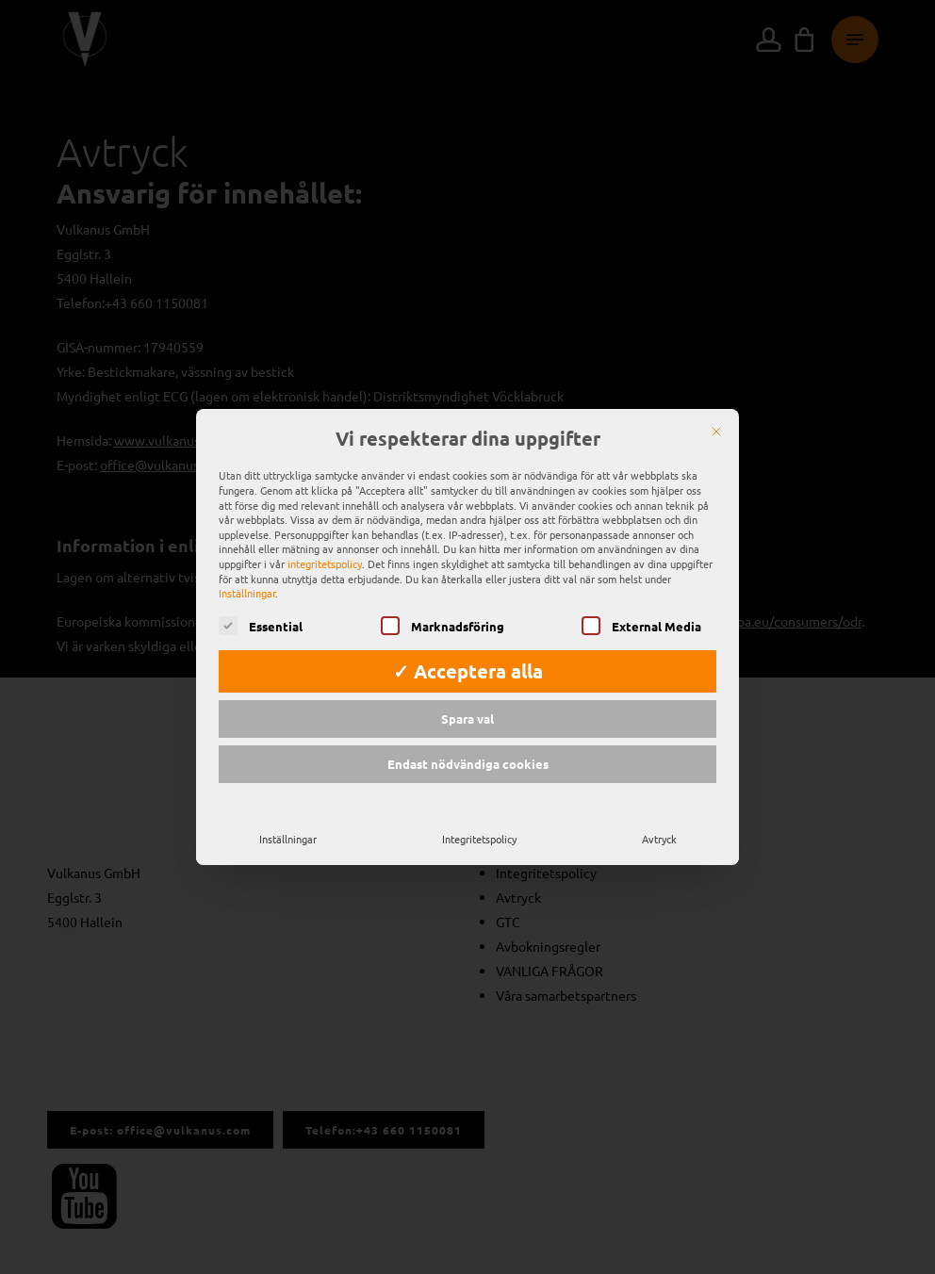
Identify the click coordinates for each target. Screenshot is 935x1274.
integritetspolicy (324, 563)
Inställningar (288, 838)
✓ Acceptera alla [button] (468, 671)
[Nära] (716, 431)
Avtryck (659, 838)
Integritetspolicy (479, 838)
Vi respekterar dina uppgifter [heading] (468, 439)
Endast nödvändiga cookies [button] (468, 764)
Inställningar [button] (247, 592)
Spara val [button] (467, 718)
